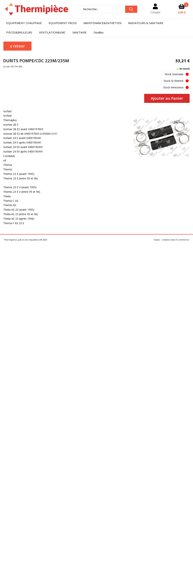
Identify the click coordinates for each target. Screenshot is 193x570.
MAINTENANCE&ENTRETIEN (102, 23)
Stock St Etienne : (174, 81)
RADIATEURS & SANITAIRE (145, 23)
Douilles (98, 32)
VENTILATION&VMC (52, 32)
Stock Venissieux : (174, 87)
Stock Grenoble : (175, 74)
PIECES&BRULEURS (19, 32)
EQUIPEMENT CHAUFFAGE (24, 23)
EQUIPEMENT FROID (63, 23)
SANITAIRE (79, 32)
